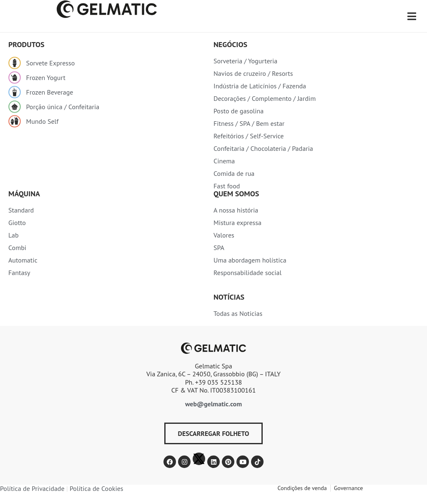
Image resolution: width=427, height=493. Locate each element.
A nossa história (236, 210)
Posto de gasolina (239, 111)
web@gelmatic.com (213, 404)
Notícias (229, 297)
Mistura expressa (237, 222)
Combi (17, 247)
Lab (13, 235)
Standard (21, 210)
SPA (219, 247)
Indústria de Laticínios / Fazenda (260, 86)
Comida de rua (234, 173)
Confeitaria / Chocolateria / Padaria (263, 148)
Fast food (227, 186)
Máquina (24, 193)
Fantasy (19, 272)
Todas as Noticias (238, 313)
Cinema (224, 161)
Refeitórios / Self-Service (249, 136)
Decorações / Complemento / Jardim (265, 98)
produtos (26, 44)
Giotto (17, 222)
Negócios (230, 44)
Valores (224, 235)
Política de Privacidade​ (32, 488)
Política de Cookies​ (96, 488)
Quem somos (236, 193)
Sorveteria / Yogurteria (245, 61)
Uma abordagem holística (250, 260)
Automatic (23, 260)
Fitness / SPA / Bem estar (249, 123)
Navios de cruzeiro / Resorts (253, 73)
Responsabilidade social (247, 272)
